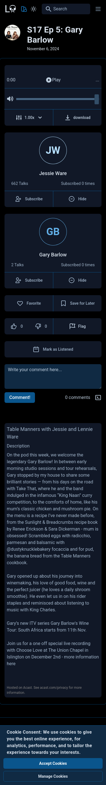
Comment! (19, 397)
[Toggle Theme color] (24, 9)
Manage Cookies (53, 776)
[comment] (53, 376)
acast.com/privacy (54, 688)
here (11, 663)
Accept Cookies (53, 763)
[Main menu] (98, 9)
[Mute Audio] (10, 99)
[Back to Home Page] (10, 8)
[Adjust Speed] (29, 117)
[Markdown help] (98, 397)
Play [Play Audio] (53, 80)
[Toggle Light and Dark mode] (33, 9)
